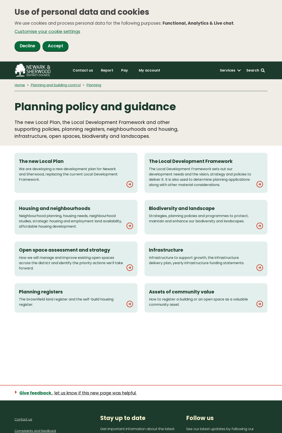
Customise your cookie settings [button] (47, 32)
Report (107, 70)
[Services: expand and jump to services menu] (230, 70)
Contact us (83, 70)
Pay (124, 70)
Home (20, 85)
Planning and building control (56, 85)
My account (149, 70)
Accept (55, 46)
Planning (93, 85)
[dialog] (141, 31)
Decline (27, 46)
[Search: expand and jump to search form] (255, 70)
